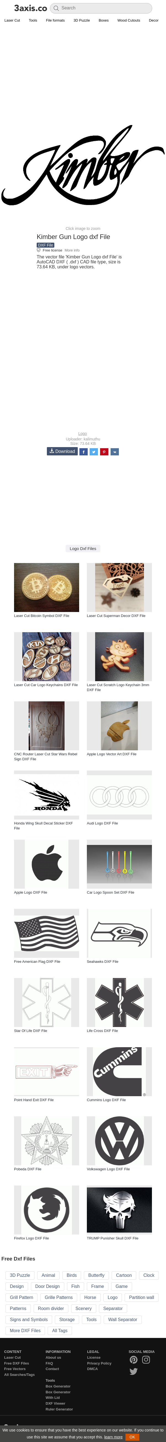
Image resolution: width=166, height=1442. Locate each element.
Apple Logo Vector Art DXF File (111, 754)
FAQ (49, 1363)
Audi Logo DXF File (102, 823)
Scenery (84, 1308)
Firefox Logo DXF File (31, 1238)
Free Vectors (15, 1369)
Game (122, 1286)
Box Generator (58, 1386)
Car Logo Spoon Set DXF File (110, 892)
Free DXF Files (16, 1363)
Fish (75, 1286)
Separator (113, 1308)
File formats (55, 20)
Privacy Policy (99, 1363)
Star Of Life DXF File (30, 1031)
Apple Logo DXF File (30, 892)
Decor (154, 20)
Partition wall (141, 1297)
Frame (97, 1286)
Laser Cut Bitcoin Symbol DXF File (41, 616)
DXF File (45, 245)
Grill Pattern (21, 1297)
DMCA (92, 1369)
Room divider (51, 1308)
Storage (67, 1319)
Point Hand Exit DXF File (34, 1100)
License (93, 1357)
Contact (52, 1369)
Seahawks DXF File (102, 961)
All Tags (60, 1330)
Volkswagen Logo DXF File (108, 1169)
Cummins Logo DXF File (106, 1100)
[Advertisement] (83, 65)
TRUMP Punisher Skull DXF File (112, 1238)
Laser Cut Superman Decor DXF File (116, 616)
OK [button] (132, 1437)
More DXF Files (25, 1330)
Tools (33, 20)
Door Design (47, 1286)
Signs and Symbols (29, 1319)
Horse (90, 1297)
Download (62, 451)
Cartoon (124, 1275)
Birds (72, 1275)
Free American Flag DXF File (37, 961)
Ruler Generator (59, 1409)
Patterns (18, 1308)
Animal (48, 1275)
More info (72, 250)
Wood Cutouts (128, 20)
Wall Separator (122, 1319)
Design (17, 1286)
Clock (148, 1275)
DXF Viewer (55, 1403)
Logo (82, 433)
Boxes (104, 20)
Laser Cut (12, 20)
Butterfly (96, 1275)
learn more (113, 1437)
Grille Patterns (59, 1297)
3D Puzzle (82, 20)
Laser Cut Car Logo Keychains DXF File (46, 685)
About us (53, 1357)
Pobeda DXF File (27, 1169)
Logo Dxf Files (83, 548)
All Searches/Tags (19, 1375)
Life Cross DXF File (102, 1031)
